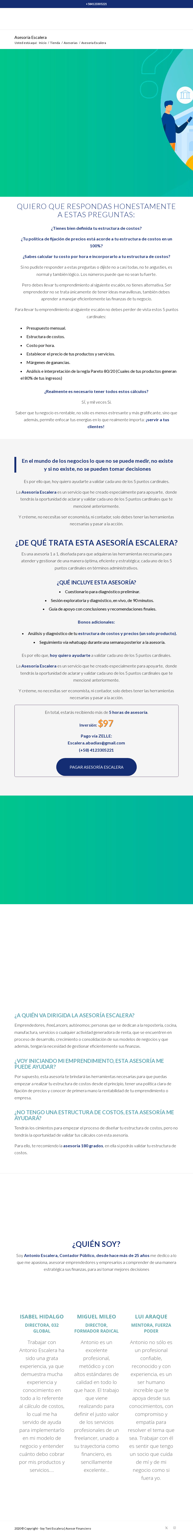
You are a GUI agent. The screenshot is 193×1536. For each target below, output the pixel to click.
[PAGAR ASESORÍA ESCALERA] (96, 767)
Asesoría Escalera (30, 37)
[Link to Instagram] (175, 1528)
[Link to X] (167, 1528)
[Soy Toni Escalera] (80, 19)
